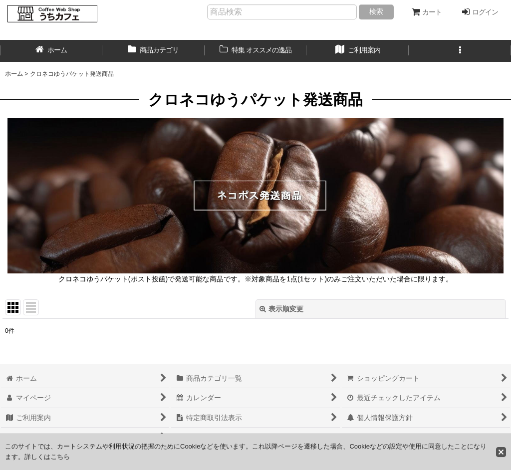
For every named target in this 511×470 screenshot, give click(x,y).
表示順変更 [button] (281, 309)
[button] (460, 51)
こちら (60, 457)
